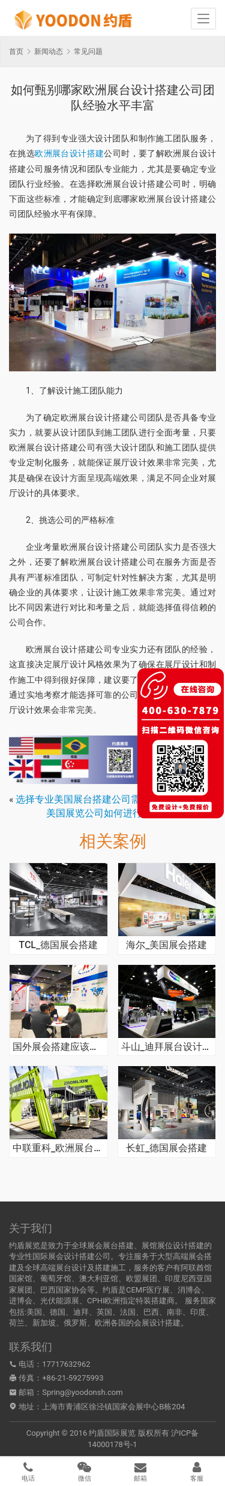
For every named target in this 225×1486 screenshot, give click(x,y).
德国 (57, 1312)
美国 (34, 1312)
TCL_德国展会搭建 (58, 945)
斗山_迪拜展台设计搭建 (167, 1047)
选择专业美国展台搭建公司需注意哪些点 (102, 799)
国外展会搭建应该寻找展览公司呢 (58, 1047)
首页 (16, 51)
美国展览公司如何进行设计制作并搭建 (127, 813)
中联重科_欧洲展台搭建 (58, 1148)
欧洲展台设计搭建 (69, 153)
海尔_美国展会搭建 (166, 945)
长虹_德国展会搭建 (166, 1148)
